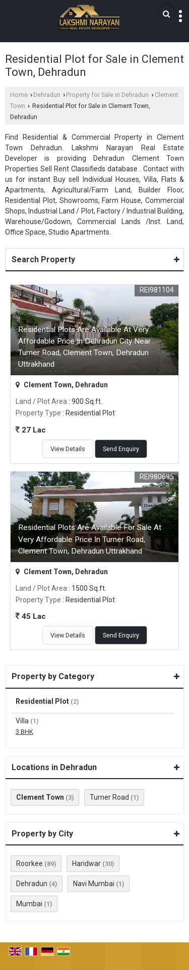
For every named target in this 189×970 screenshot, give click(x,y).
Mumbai (29, 904)
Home (19, 94)
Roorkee (29, 863)
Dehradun (46, 94)
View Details (67, 449)
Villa (22, 721)
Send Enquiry (121, 449)
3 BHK (24, 731)
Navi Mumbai (93, 884)
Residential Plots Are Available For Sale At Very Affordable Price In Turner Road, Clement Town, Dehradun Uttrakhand (89, 539)
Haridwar (86, 863)
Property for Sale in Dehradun (107, 94)
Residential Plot (42, 701)
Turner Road (109, 797)
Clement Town (40, 797)
